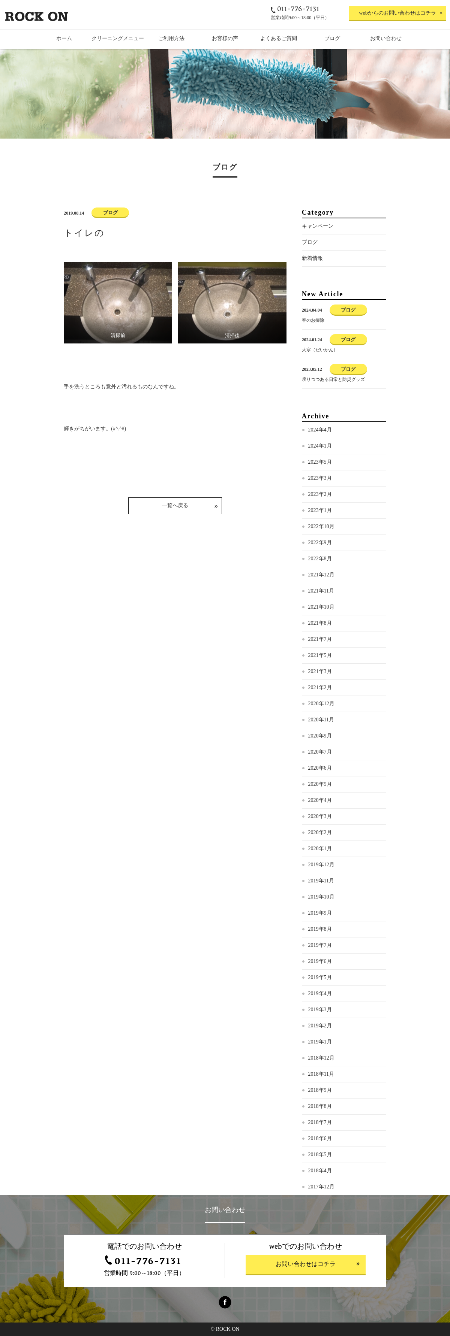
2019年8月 (320, 929)
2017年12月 (321, 1187)
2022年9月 (320, 542)
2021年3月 (320, 671)
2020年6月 (320, 768)
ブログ (310, 242)
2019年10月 (321, 897)
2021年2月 (320, 687)
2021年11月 (321, 591)
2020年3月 (320, 816)
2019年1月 (320, 1042)
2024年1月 (320, 446)
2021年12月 (321, 575)
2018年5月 (320, 1154)
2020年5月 (320, 784)
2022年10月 (321, 526)
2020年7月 (320, 752)
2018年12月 (321, 1058)
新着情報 (312, 258)
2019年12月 (321, 864)
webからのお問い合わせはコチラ (397, 13)
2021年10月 (321, 607)
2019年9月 (320, 913)
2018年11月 (321, 1074)
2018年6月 (320, 1138)
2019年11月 (321, 881)
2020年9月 (320, 736)
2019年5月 (320, 977)
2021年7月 (320, 639)
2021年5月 (320, 655)
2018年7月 (320, 1122)
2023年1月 (320, 510)
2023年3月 (320, 478)
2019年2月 (320, 1025)
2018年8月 (320, 1106)
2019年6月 (320, 961)
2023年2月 (320, 494)
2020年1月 (320, 848)
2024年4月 (320, 430)
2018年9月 (320, 1090)
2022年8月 (320, 558)
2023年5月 (320, 462)
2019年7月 (320, 945)
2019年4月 (320, 993)
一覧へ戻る (175, 505)
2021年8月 (320, 623)
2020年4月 (320, 800)
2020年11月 (321, 719)
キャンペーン (317, 226)
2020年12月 (321, 703)
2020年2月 (320, 832)
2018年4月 (320, 1170)
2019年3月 (320, 1009)
